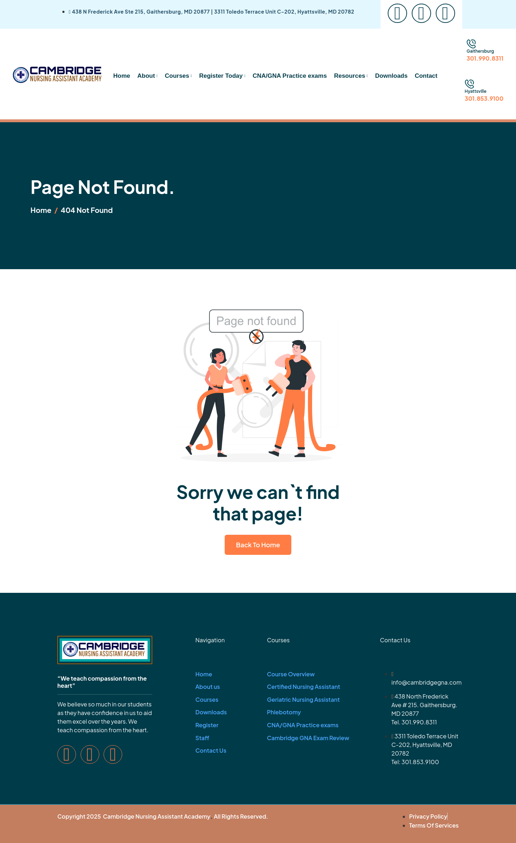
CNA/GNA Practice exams (290, 75)
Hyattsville (476, 91)
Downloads (391, 75)
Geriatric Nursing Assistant (303, 699)
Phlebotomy (284, 712)
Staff (202, 738)
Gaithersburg (480, 51)
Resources (351, 75)
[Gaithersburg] (471, 44)
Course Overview (291, 674)
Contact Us (210, 750)
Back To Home (258, 544)
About (147, 75)
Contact (426, 75)
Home (121, 75)
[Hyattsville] (469, 84)
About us (207, 686)
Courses (178, 75)
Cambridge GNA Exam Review (308, 738)
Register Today (222, 75)
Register (206, 725)
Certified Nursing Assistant (303, 686)
